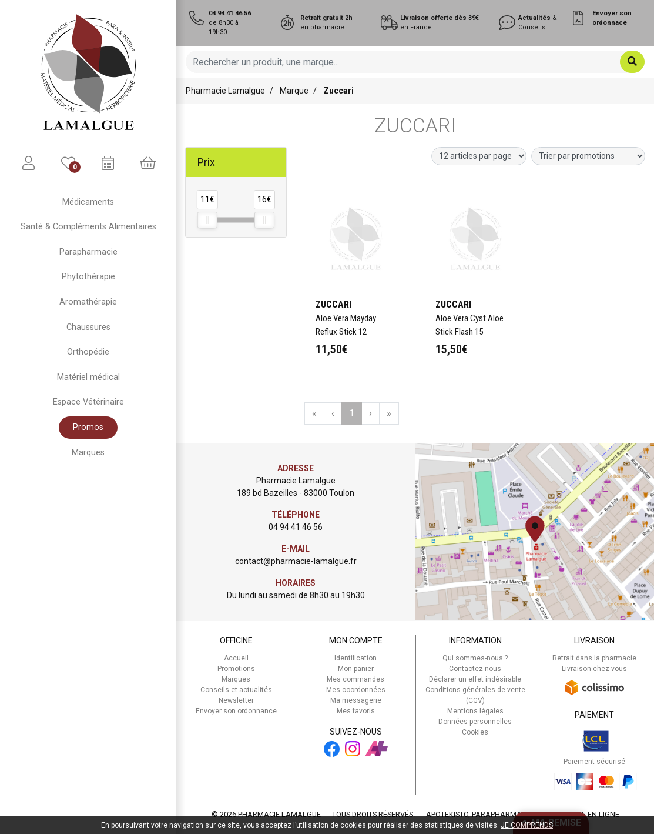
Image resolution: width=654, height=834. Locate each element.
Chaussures (88, 327)
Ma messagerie (355, 700)
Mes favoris (356, 711)
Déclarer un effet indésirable (475, 679)
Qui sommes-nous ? (475, 658)
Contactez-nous (475, 669)
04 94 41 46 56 (296, 527)
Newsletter (236, 700)
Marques (88, 453)
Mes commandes (355, 679)
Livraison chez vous (594, 669)
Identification (355, 658)
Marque (294, 90)
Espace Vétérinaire (88, 402)
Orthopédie (88, 352)
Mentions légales (475, 711)
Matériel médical (88, 377)
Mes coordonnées (355, 690)
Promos (88, 427)
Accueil (236, 658)
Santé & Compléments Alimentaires (88, 227)
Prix (206, 162)
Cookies (475, 732)
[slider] (207, 220)
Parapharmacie (88, 252)
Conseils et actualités (236, 690)
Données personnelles (475, 722)
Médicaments (88, 202)
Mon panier (356, 669)
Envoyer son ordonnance (236, 711)
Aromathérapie (88, 302)
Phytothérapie (88, 277)
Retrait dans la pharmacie (594, 658)
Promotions (236, 669)
